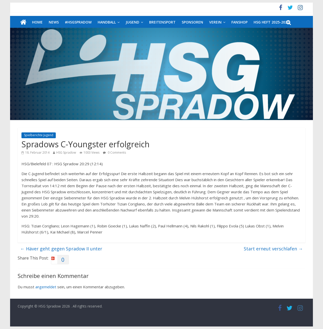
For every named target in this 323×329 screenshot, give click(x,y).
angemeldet (45, 286)
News (54, 22)
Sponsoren (192, 22)
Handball (107, 22)
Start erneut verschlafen (273, 249)
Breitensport (162, 22)
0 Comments (114, 152)
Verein (215, 22)
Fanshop (239, 22)
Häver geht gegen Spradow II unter (61, 249)
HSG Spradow (66, 152)
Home (37, 22)
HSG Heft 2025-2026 (271, 22)
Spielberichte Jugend (38, 135)
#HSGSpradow (78, 22)
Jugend (132, 22)
